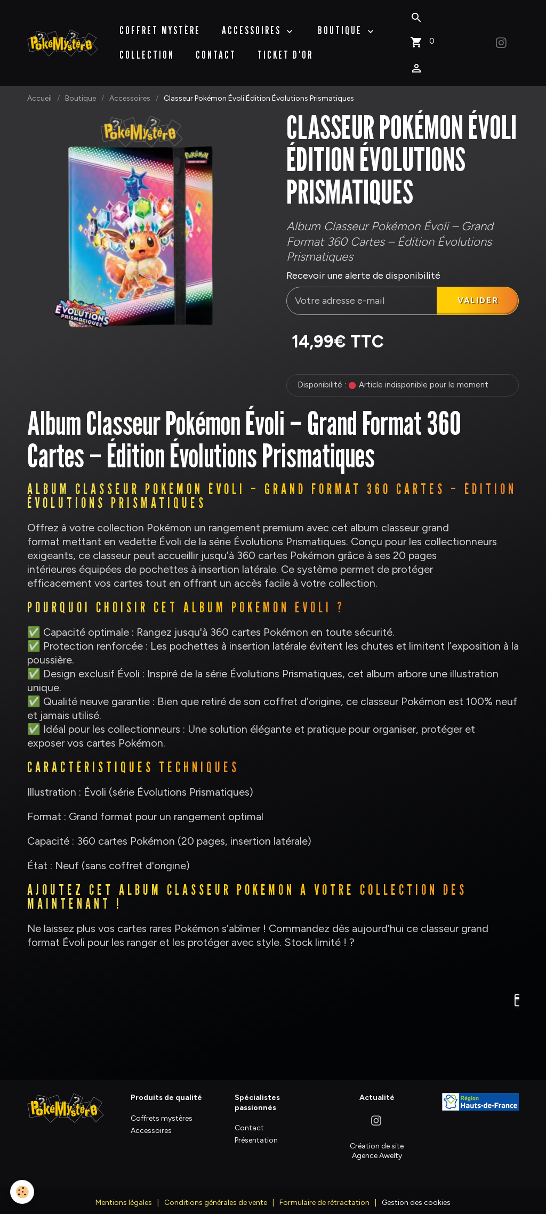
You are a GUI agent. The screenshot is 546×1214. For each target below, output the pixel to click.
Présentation (256, 1133)
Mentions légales (123, 1195)
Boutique (80, 87)
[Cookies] (23, 1192)
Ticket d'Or (286, 49)
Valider (476, 291)
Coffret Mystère (160, 25)
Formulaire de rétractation (324, 1195)
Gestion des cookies (416, 1195)
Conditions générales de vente (215, 1195)
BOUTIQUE (342, 25)
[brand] (63, 37)
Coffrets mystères (161, 1110)
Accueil (39, 87)
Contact (216, 49)
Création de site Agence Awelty (377, 1143)
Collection (147, 49)
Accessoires (253, 25)
